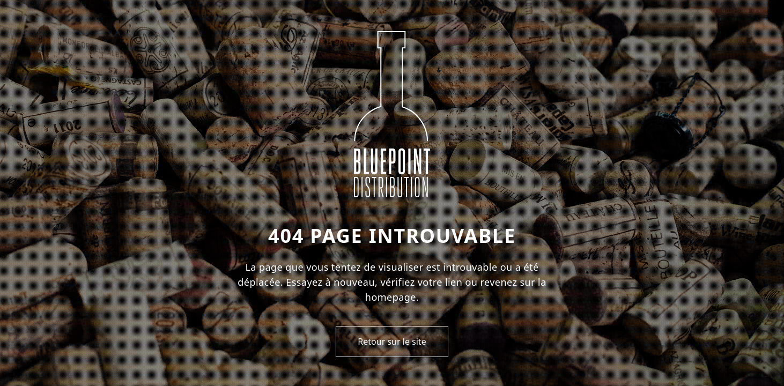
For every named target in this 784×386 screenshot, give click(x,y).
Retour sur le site (392, 341)
